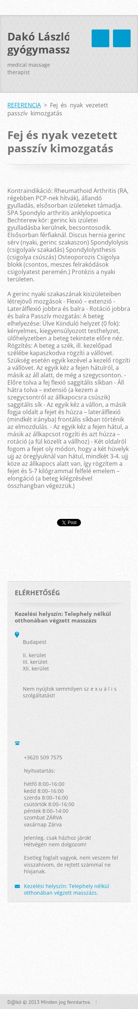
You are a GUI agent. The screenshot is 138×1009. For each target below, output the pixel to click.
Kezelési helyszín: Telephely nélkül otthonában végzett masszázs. (66, 889)
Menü (122, 38)
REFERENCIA (24, 105)
